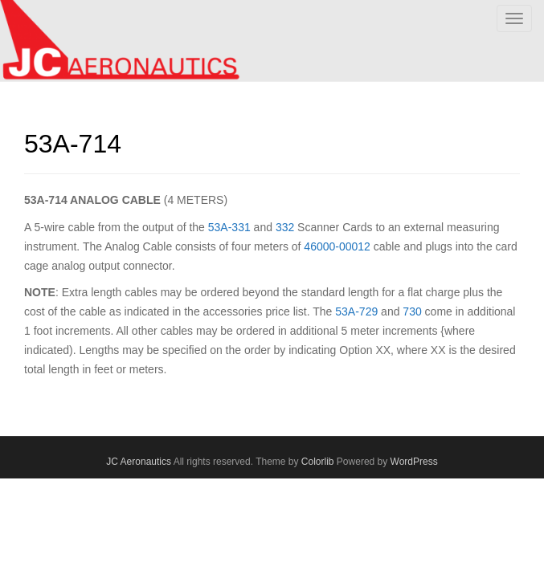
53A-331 (229, 227)
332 (285, 227)
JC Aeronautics (138, 461)
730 (412, 311)
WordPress (414, 461)
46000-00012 (337, 246)
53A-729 (356, 311)
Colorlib (317, 461)
